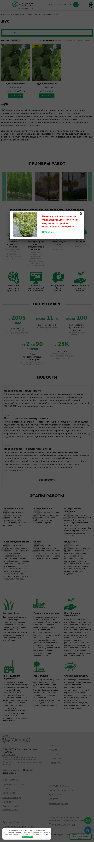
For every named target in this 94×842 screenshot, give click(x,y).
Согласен (27, 837)
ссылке (45, 834)
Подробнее (48, 232)
